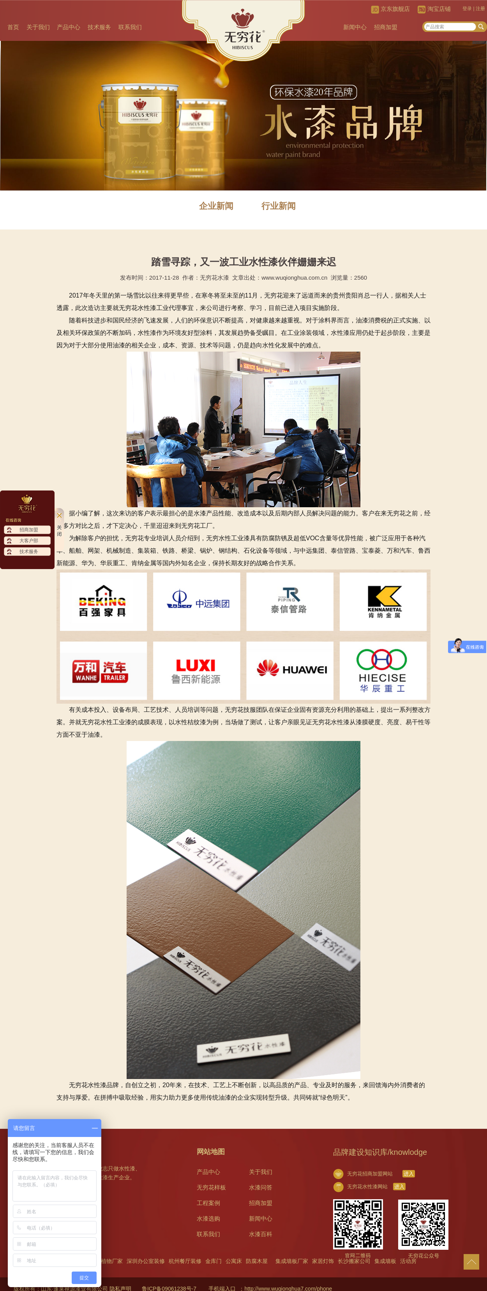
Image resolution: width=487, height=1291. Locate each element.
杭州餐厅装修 (185, 1261)
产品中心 (68, 27)
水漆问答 (260, 1187)
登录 (467, 8)
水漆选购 (208, 1218)
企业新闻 (216, 206)
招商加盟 (385, 27)
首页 (13, 27)
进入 (409, 1174)
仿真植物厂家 (106, 1261)
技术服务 (99, 27)
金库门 (213, 1261)
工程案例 (208, 1203)
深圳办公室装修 (146, 1261)
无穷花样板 (211, 1187)
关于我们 (38, 27)
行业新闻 (278, 206)
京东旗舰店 (395, 8)
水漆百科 (260, 1234)
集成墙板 (385, 1261)
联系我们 (130, 27)
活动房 (408, 1261)
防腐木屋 (257, 1261)
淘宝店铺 (439, 8)
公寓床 (234, 1261)
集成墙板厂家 (291, 1261)
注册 (480, 8)
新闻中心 (355, 27)
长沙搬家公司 (354, 1261)
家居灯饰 (323, 1261)
